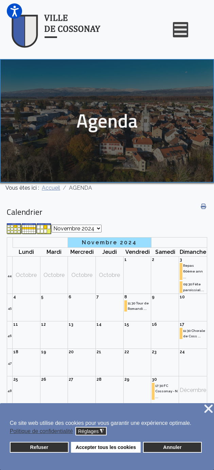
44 (9, 276)
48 (9, 391)
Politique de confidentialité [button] (41, 431)
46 (9, 336)
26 (43, 379)
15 (126, 324)
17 (182, 324)
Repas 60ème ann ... (193, 271)
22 (126, 352)
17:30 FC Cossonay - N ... (166, 391)
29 (126, 379)
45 (10, 308)
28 (99, 379)
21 (98, 352)
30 (154, 379)
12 (43, 324)
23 (154, 352)
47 (10, 363)
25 (15, 379)
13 (71, 324)
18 (15, 352)
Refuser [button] (39, 447)
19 (43, 352)
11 (15, 324)
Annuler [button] (172, 447)
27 (71, 379)
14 (99, 324)
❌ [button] (208, 409)
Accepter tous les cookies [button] (106, 447)
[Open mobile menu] (180, 29)
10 (182, 297)
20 (71, 352)
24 (182, 352)
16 (154, 324)
